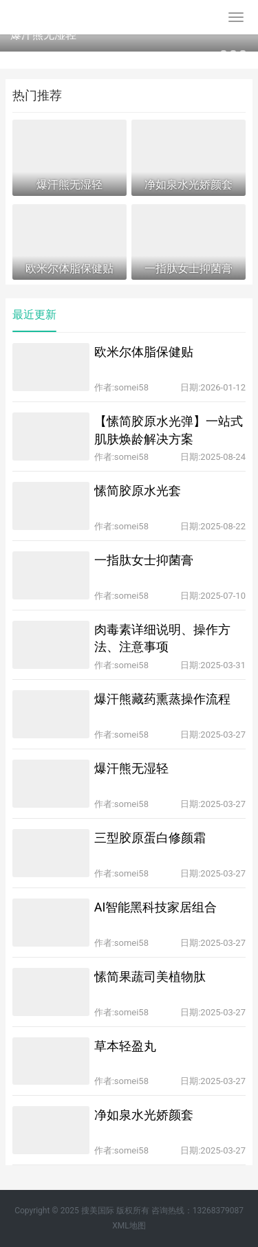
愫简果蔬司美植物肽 (150, 976)
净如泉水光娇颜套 (143, 1114)
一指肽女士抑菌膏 (143, 560)
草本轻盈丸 (125, 1046)
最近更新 (34, 314)
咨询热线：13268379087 (197, 1210)
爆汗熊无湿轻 (43, 34)
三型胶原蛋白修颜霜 (150, 837)
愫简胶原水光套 (137, 490)
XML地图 (128, 1226)
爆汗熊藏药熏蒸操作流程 (162, 699)
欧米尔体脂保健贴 (143, 351)
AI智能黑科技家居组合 (155, 907)
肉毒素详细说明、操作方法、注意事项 (162, 638)
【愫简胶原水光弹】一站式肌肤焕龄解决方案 (168, 429)
